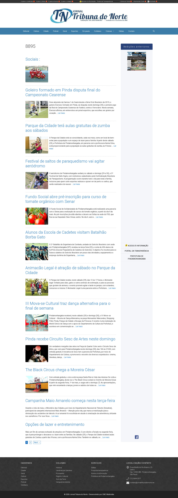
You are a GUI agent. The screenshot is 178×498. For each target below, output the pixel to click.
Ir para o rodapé (67, 1)
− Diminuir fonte (125, 1)
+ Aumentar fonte (139, 1)
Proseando (60, 473)
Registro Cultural (62, 476)
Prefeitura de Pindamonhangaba (137, 257)
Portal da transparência (137, 251)
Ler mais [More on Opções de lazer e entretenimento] (105, 437)
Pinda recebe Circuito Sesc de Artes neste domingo (70, 339)
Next (37, 442)
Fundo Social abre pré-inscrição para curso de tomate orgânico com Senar (65, 199)
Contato (131, 31)
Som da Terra (61, 479)
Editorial (26, 31)
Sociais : (32, 59)
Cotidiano (97, 31)
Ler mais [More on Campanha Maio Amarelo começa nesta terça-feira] (55, 416)
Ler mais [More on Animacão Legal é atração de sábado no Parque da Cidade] (112, 288)
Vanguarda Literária (63, 482)
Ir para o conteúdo (28, 1)
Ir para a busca (54, 1)
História (59, 468)
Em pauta (86, 31)
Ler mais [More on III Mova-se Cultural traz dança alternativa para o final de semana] (79, 326)
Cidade (46, 31)
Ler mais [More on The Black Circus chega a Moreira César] (101, 385)
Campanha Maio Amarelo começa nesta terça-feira (70, 400)
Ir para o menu (41, 1)
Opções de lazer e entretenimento (54, 424)
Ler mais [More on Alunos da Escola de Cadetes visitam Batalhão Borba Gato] (80, 255)
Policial (55, 31)
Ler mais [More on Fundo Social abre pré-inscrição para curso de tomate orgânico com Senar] (99, 217)
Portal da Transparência (105, 1)
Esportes (74, 31)
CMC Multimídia (108, 494)
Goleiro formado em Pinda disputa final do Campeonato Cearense (62, 92)
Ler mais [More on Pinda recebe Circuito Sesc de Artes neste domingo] (67, 357)
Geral (65, 31)
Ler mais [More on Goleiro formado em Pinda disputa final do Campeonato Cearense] (61, 113)
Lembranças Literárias (64, 470)
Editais (121, 31)
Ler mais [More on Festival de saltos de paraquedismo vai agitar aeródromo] (76, 184)
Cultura (36, 31)
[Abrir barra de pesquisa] (153, 31)
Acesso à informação (136, 245)
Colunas (111, 31)
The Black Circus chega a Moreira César (60, 370)
